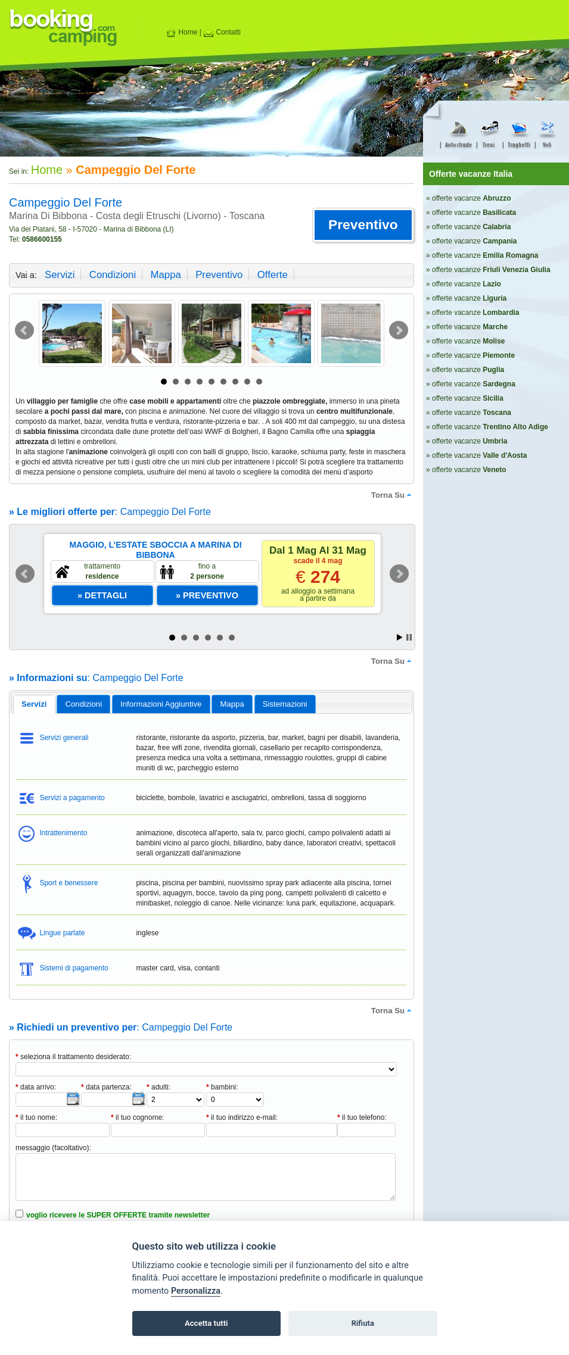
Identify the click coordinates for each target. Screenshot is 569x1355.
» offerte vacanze (468, 198)
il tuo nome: (36, 1117)
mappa (165, 274)
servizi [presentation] (34, 704)
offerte (272, 274)
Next (398, 330)
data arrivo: (35, 1087)
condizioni (112, 274)
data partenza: (106, 1087)
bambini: (222, 1087)
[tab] (34, 704)
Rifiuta (363, 1323)
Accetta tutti (206, 1323)
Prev (24, 330)
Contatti (222, 32)
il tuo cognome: (137, 1117)
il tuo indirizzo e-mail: (242, 1117)
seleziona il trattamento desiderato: (73, 1057)
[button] (363, 225)
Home (181, 32)
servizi (59, 274)
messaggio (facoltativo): (53, 1148)
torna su (392, 494)
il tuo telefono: (362, 1117)
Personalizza (195, 1291)
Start (400, 637)
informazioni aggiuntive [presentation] (160, 704)
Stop (409, 637)
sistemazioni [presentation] (285, 704)
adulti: (158, 1087)
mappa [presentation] (232, 704)
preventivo (218, 274)
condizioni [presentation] (84, 704)
